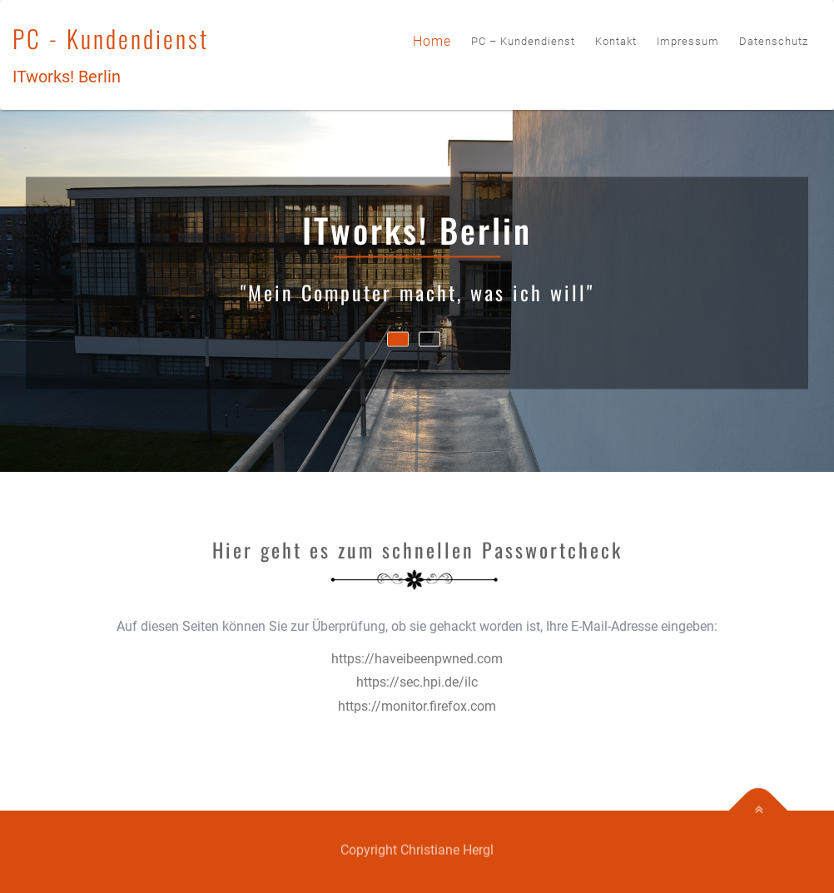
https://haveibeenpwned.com (417, 659)
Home (432, 41)
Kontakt (616, 41)
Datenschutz (773, 41)
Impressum (688, 41)
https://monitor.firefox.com (417, 706)
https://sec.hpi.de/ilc (417, 682)
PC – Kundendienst (523, 41)
